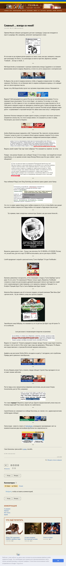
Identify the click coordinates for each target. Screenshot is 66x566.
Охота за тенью (48, 537)
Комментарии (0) (19, 28)
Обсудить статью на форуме (53, 460)
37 (31, 541)
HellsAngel (29, 426)
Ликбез (35, 10)
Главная (6, 10)
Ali (39, 10)
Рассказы (43, 10)
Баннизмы (30, 10)
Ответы (15, 486)
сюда (24, 449)
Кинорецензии (17, 10)
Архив (54, 10)
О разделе (7, 509)
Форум (59, 10)
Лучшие (21, 486)
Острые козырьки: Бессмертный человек (31, 538)
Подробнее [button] (19, 563)
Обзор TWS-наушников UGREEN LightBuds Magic (13, 538)
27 (13, 541)
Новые (8, 486)
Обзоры (24, 10)
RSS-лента (7, 513)
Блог (10, 10)
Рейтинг (6, 511)
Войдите (9, 491)
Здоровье (49, 10)
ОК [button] (58, 560)
